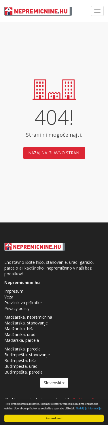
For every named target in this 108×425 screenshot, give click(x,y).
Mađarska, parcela (21, 340)
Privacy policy (16, 308)
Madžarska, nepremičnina (28, 317)
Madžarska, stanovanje (26, 323)
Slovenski (54, 382)
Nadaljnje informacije (88, 408)
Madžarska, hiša (19, 328)
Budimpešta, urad (20, 366)
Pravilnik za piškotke (23, 302)
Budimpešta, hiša (20, 360)
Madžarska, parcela (22, 349)
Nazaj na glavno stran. (54, 152)
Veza (8, 297)
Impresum (13, 291)
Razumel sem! (54, 418)
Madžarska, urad (19, 334)
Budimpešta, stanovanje (27, 354)
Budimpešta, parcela (23, 372)
